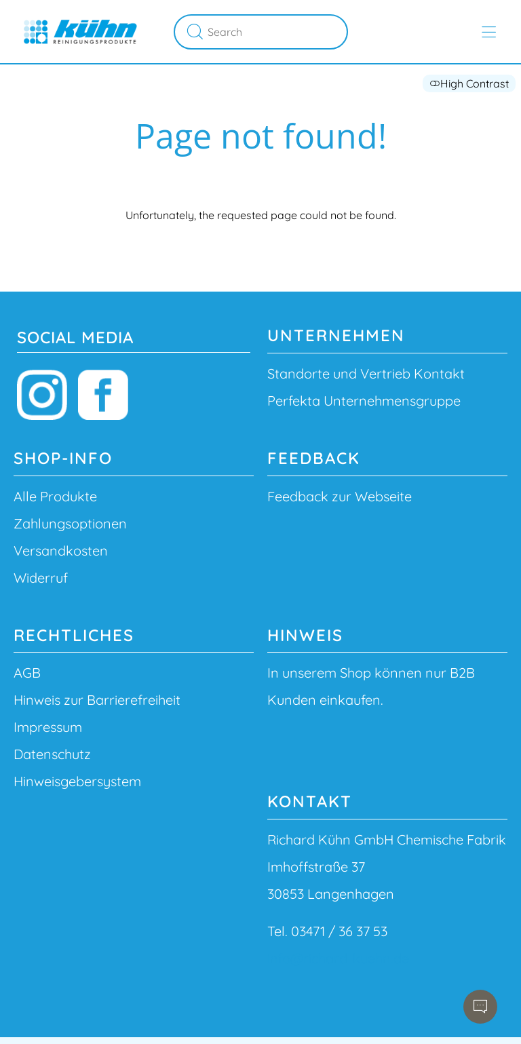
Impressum (48, 726)
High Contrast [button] (469, 83)
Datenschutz (52, 754)
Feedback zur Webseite (339, 496)
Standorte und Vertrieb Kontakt (366, 373)
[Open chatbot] (480, 1007)
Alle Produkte (55, 496)
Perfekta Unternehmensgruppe (364, 400)
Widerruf (41, 577)
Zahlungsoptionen (70, 523)
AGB (27, 672)
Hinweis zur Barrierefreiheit (97, 699)
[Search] (275, 32)
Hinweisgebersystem (77, 781)
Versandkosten (61, 550)
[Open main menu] (488, 32)
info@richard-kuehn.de (338, 958)
